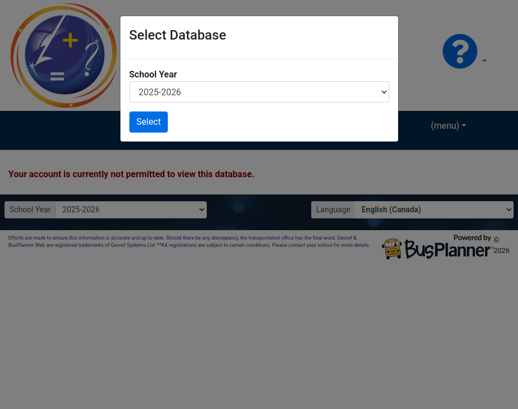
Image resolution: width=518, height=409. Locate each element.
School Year (153, 74)
